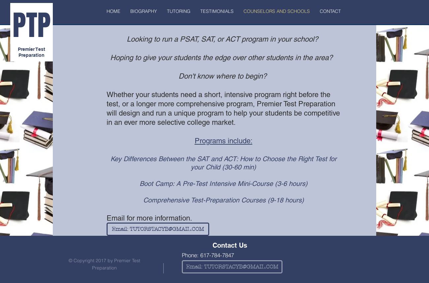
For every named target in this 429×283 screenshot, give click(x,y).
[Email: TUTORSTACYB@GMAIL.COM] (158, 229)
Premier (26, 49)
